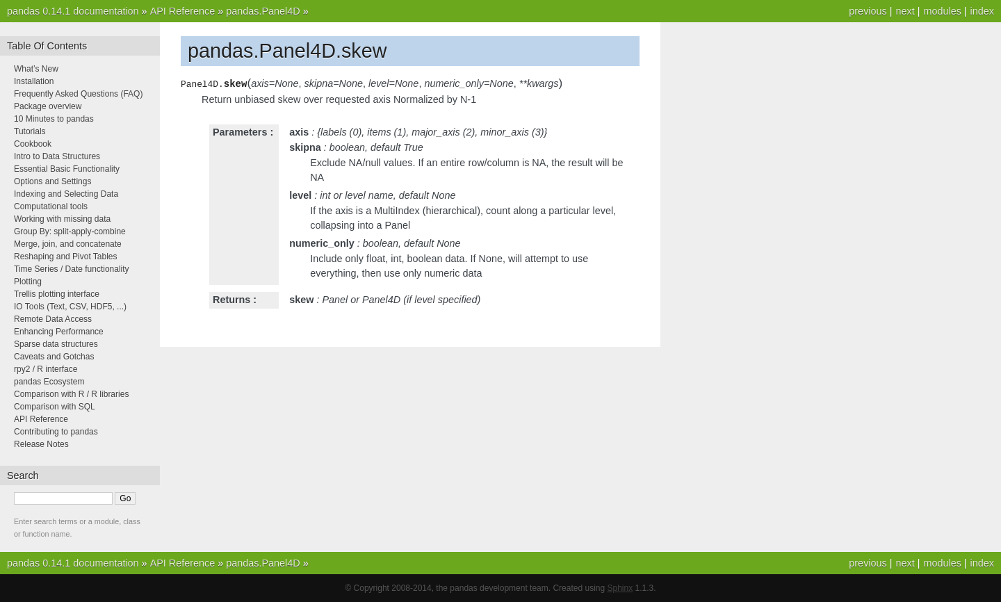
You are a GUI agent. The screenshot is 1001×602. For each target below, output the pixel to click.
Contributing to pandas (56, 432)
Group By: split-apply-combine (70, 231)
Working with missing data (62, 219)
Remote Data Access (53, 319)
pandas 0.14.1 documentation (73, 11)
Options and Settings (52, 181)
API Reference (182, 11)
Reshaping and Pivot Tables (65, 256)
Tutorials (30, 131)
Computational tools (51, 206)
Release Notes (41, 444)
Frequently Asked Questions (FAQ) (78, 94)
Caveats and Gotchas (54, 356)
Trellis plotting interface (56, 294)
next (904, 11)
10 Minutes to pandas (54, 119)
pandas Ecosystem (49, 382)
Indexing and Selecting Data (66, 194)
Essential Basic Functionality (67, 169)
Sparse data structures (56, 344)
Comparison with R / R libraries (71, 394)
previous (867, 11)
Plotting (28, 281)
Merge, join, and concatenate (68, 244)
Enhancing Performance (59, 331)
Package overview (47, 106)
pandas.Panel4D (263, 11)
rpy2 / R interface (45, 369)
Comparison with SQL (54, 407)
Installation (34, 81)
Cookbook (32, 144)
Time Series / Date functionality (71, 269)
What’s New (36, 69)
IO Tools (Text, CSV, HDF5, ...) (70, 306)
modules (942, 11)
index (982, 11)
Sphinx (620, 588)
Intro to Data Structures (57, 156)
